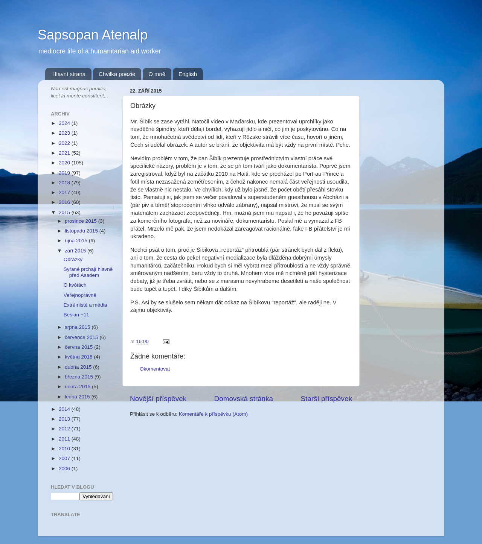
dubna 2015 (79, 367)
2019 (65, 173)
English (187, 74)
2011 (65, 439)
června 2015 (79, 347)
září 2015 (76, 251)
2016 (65, 202)
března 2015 (80, 377)
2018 (65, 182)
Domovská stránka (243, 399)
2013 (65, 419)
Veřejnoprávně (80, 295)
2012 (65, 429)
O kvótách (75, 285)
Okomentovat (155, 369)
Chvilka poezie (117, 74)
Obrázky (73, 259)
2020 (65, 163)
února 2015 (78, 386)
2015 (65, 212)
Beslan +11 (76, 315)
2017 (65, 192)
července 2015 (82, 337)
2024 (65, 123)
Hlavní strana (68, 74)
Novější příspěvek (158, 399)
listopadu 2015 (82, 231)
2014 (65, 409)
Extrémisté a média (85, 305)
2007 (65, 458)
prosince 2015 (81, 221)
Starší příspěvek (326, 399)
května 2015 (79, 357)
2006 (65, 468)
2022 (65, 143)
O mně (156, 74)
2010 (65, 448)
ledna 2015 (78, 397)
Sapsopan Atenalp (93, 35)
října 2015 (77, 240)
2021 (65, 153)
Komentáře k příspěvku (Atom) (213, 414)
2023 (65, 133)
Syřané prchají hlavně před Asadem (88, 272)
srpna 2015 (78, 327)
